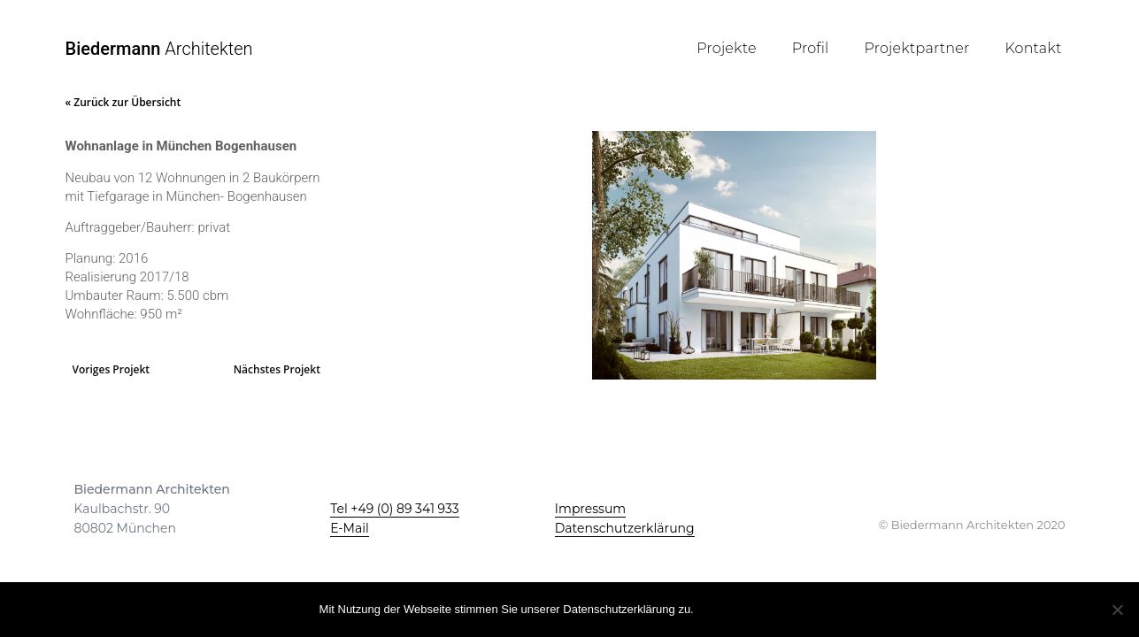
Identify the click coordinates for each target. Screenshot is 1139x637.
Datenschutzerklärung (625, 528)
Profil (810, 48)
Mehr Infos (781, 608)
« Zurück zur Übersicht (123, 102)
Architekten (159, 48)
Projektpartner (917, 48)
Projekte (726, 48)
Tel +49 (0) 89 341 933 (394, 509)
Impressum (590, 509)
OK (718, 608)
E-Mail (349, 528)
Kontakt (1032, 48)
